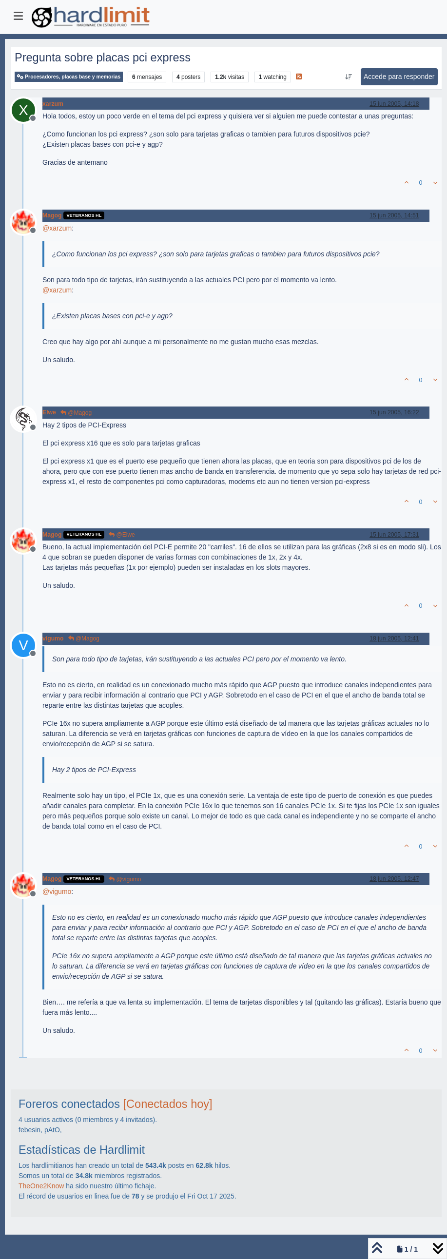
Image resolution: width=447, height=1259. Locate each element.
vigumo (53, 638)
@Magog (76, 412)
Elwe (49, 412)
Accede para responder (399, 76)
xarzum (52, 103)
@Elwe (122, 534)
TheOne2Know (41, 1186)
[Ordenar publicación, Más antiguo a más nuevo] (348, 77)
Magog (51, 215)
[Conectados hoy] (168, 1104)
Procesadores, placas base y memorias (68, 77)
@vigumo (125, 879)
